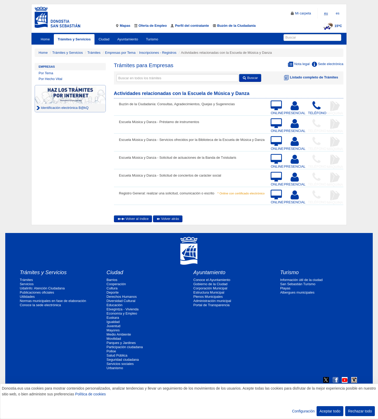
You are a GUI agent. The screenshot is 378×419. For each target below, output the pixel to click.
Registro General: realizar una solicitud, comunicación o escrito (166, 193)
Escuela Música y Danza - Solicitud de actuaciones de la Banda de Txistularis (177, 158)
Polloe (111, 351)
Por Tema (46, 73)
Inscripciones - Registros (157, 53)
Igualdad (113, 322)
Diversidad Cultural (121, 301)
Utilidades (27, 297)
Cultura (112, 288)
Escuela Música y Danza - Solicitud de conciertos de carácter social (170, 175)
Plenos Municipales (208, 297)
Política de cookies (90, 394)
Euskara (113, 318)
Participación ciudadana (125, 347)
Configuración (303, 411)
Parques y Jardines (121, 343)
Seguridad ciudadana (123, 360)
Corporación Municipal (210, 288)
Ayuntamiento (127, 39)
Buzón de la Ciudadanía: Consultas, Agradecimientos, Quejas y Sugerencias (177, 104)
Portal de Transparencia (211, 305)
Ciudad (103, 39)
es (337, 13)
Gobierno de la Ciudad (210, 284)
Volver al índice (133, 219)
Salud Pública (117, 355)
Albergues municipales (297, 292)
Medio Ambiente (119, 334)
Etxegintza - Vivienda (123, 309)
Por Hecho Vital (50, 79)
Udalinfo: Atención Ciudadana (42, 288)
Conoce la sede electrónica (40, 305)
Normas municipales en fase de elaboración (53, 301)
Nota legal (298, 64)
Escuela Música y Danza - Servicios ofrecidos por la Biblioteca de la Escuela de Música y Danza (192, 140)
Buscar (250, 78)
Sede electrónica (327, 64)
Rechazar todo (360, 411)
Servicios (27, 284)
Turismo (152, 39)
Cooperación (116, 284)
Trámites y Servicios (74, 39)
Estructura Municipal (208, 292)
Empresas (47, 66)
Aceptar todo (329, 411)
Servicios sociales (120, 364)
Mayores (113, 330)
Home (45, 39)
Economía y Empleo (122, 313)
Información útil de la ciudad (301, 280)
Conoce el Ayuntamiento (211, 280)
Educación (115, 305)
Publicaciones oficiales (37, 292)
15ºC (331, 26)
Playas (285, 288)
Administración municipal (212, 301)
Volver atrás (167, 219)
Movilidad (114, 339)
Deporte (113, 292)
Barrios (112, 280)
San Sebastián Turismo (297, 284)
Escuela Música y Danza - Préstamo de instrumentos (159, 122)
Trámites (94, 53)
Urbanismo (115, 368)
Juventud (113, 326)
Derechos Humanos (122, 297)
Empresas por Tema (120, 53)
